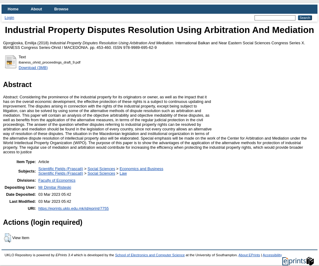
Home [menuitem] (13, 9)
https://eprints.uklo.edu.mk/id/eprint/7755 (73, 208)
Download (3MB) (33, 67)
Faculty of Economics (56, 180)
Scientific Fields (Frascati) (60, 168)
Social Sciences (101, 168)
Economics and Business (141, 168)
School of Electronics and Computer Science (150, 255)
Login (9, 17)
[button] (7, 237)
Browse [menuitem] (61, 9)
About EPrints (249, 255)
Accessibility (272, 255)
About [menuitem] (36, 9)
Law (123, 173)
